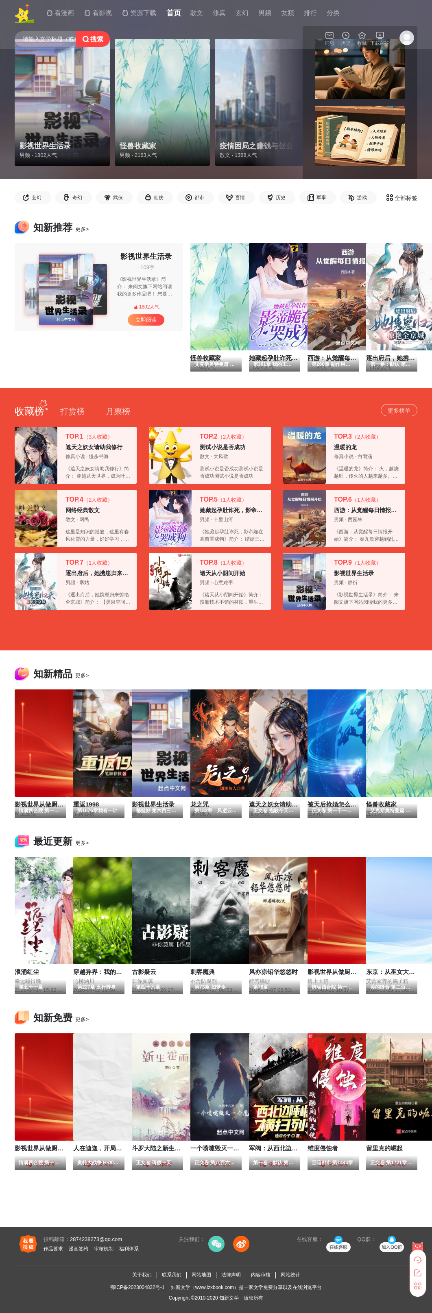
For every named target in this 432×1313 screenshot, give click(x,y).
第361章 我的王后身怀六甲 (282, 364)
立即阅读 (146, 320)
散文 (196, 12)
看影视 (98, 13)
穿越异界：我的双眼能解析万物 (116, 971)
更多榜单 (399, 410)
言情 (240, 197)
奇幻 (77, 197)
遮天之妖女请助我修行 (93, 447)
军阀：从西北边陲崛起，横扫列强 (294, 1148)
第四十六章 (148, 987)
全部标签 (401, 197)
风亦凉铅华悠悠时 (273, 971)
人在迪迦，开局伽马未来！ (109, 1148)
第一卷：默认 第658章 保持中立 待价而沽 (298, 1162)
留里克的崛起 (384, 1148)
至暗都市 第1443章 (332, 1162)
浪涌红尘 (27, 971)
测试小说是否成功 (222, 447)
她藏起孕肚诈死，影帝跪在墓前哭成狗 (248, 510)
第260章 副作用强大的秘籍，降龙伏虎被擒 (358, 364)
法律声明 (231, 1275)
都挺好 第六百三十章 (158, 810)
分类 (333, 12)
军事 (321, 197)
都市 (199, 197)
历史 (281, 197)
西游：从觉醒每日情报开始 (368, 510)
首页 (173, 13)
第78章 (260, 987)
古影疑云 (144, 971)
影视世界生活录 (146, 256)
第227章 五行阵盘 (96, 987)
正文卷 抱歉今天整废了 (278, 810)
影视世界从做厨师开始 (338, 971)
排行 (310, 12)
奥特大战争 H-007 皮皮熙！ (107, 1162)
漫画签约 (78, 1249)
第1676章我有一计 (97, 810)
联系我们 (171, 1275)
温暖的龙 (345, 447)
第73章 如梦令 (210, 987)
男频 (264, 12)
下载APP (380, 38)
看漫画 (60, 13)
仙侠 (159, 197)
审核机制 (103, 1249)
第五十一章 (31, 987)
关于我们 (142, 1275)
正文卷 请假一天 (153, 1162)
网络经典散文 (82, 510)
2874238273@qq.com (96, 1239)
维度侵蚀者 (323, 1148)
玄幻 (36, 197)
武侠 (118, 197)
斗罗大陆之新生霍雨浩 (162, 1148)
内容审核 (261, 1275)
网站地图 (201, 1275)
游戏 (362, 197)
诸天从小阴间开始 (222, 573)
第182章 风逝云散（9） (221, 810)
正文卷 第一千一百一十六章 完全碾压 (352, 810)
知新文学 (229, 1298)
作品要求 (53, 1249)
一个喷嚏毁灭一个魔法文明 (227, 1148)
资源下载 (139, 13)
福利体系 (129, 1249)
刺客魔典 (202, 971)
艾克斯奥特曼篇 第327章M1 (224, 364)
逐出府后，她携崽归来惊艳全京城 (108, 573)
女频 (287, 12)
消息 (329, 38)
